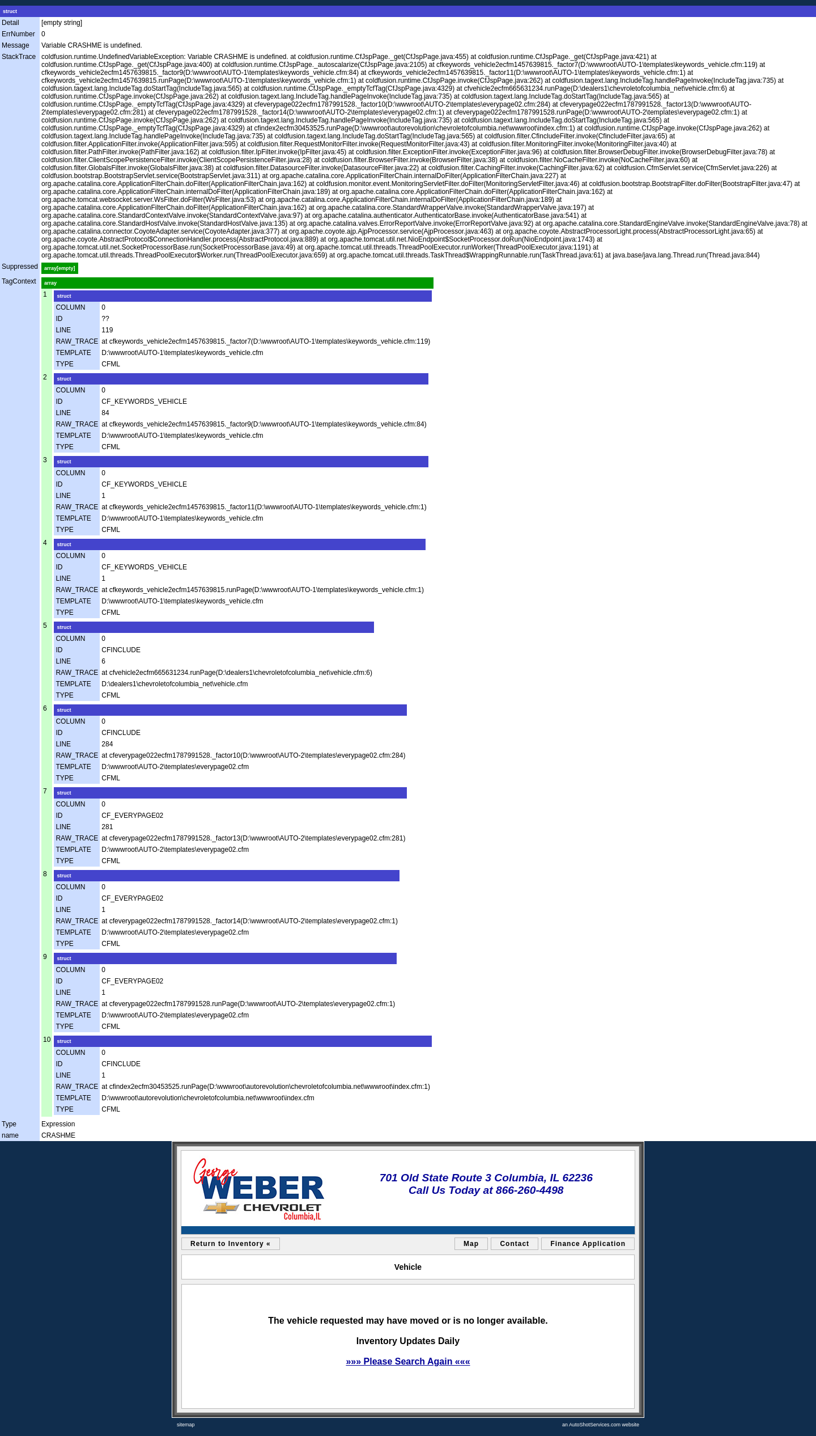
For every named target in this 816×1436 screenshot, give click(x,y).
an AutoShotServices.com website (600, 1424)
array (50, 283)
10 (46, 1040)
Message (15, 45)
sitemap (186, 1424)
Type (9, 1124)
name (10, 1135)
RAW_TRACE (77, 341)
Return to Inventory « (230, 1244)
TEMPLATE (73, 353)
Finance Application (588, 1244)
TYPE (64, 364)
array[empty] (59, 268)
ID (59, 319)
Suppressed (20, 267)
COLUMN (70, 307)
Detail (10, 23)
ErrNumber (18, 34)
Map (471, 1244)
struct (10, 11)
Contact (514, 1244)
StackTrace (19, 57)
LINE (63, 330)
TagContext (19, 281)
